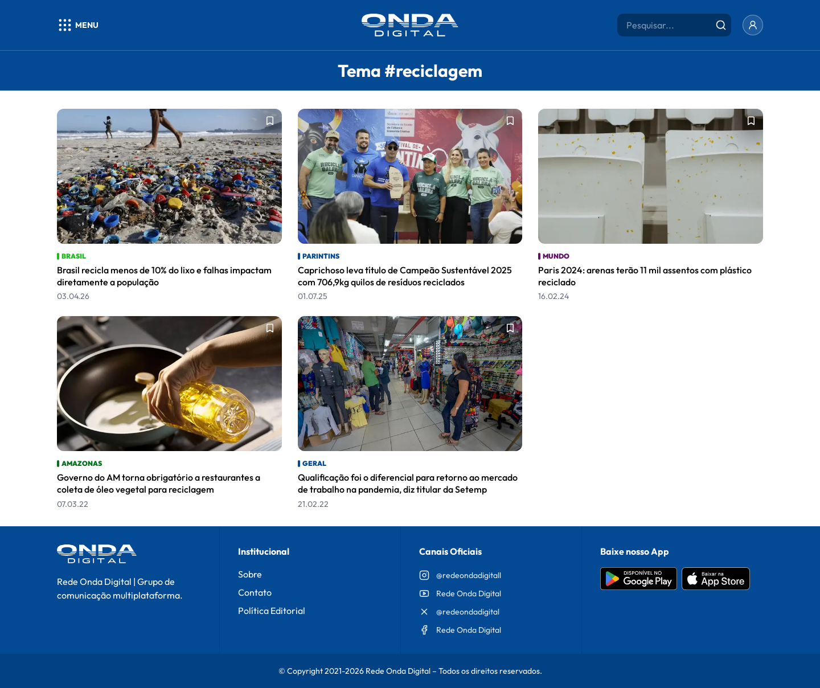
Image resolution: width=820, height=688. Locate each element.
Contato (255, 592)
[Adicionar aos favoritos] (270, 121)
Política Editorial (271, 610)
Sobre (250, 574)
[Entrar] (753, 25)
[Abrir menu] (78, 25)
